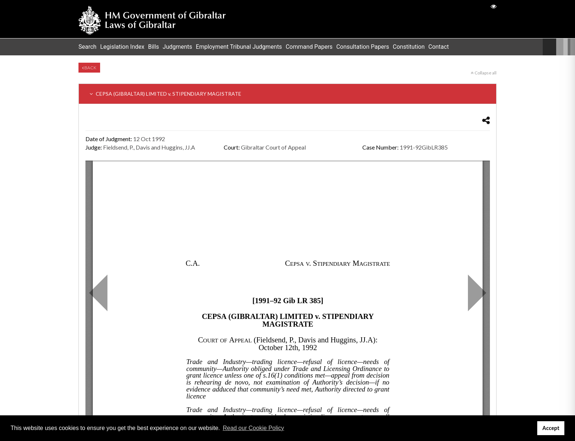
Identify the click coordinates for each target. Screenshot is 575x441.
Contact (438, 46)
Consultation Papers (362, 46)
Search (87, 46)
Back (89, 67)
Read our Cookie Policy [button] (253, 428)
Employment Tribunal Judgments (239, 46)
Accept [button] (551, 428)
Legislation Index (122, 46)
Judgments (178, 46)
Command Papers (309, 46)
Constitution (409, 46)
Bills (153, 46)
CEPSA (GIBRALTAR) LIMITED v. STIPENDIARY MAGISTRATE (165, 94)
